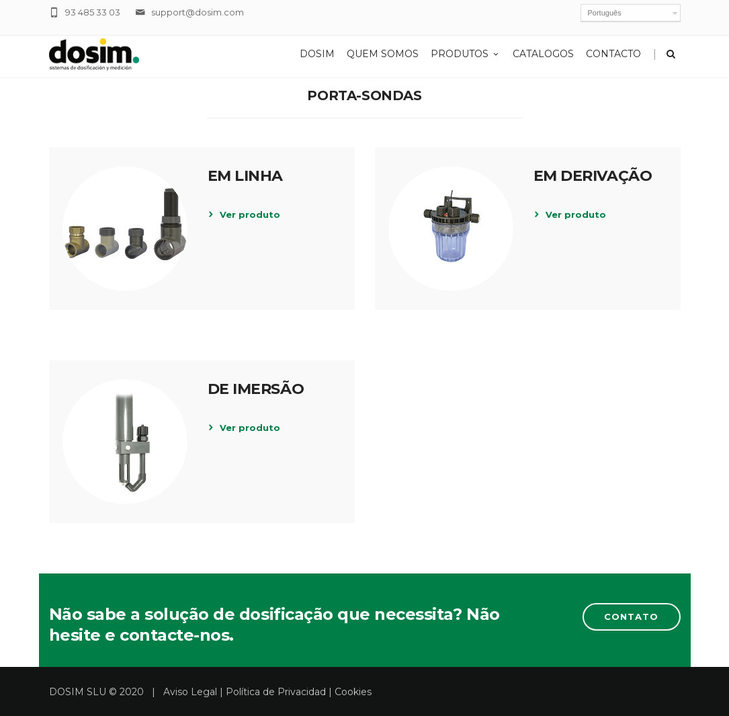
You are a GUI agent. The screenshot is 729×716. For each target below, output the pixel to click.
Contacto (613, 54)
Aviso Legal (190, 692)
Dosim (317, 54)
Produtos (466, 54)
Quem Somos (383, 54)
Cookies (353, 692)
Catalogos (543, 54)
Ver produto (250, 214)
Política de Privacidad (276, 692)
